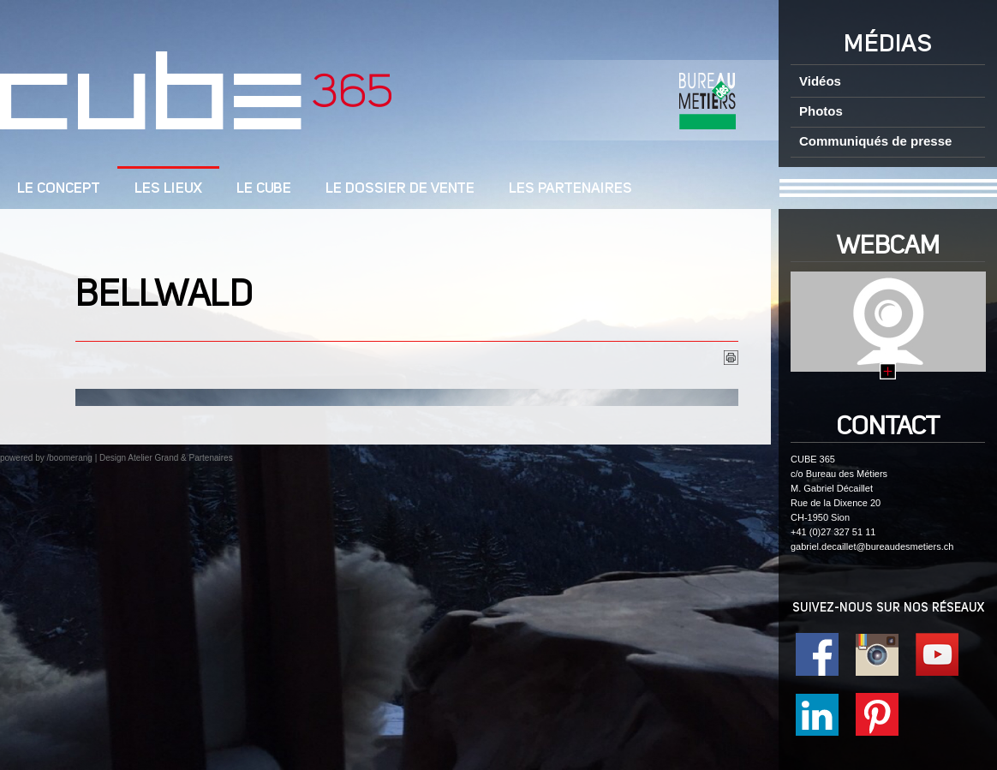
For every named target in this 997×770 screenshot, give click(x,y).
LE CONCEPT (58, 189)
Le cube (263, 189)
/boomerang (69, 458)
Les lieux (168, 189)
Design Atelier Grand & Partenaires (166, 458)
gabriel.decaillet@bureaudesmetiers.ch (872, 546)
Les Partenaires (570, 189)
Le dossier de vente (400, 189)
